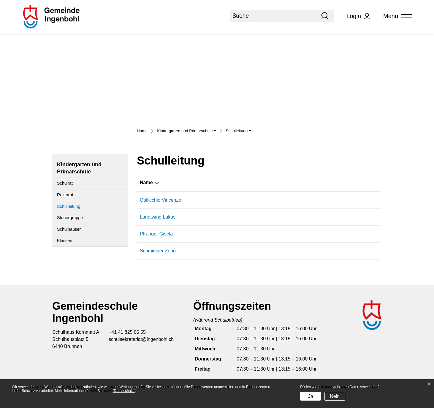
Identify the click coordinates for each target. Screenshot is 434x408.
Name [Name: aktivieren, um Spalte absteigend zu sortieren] (146, 182)
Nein (335, 396)
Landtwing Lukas (157, 216)
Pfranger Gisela (156, 233)
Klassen (64, 240)
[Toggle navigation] (396, 16)
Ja (310, 396)
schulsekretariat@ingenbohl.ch (141, 339)
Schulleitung (71, 208)
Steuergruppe (70, 217)
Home (142, 131)
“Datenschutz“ (124, 391)
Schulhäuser (69, 229)
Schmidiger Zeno (158, 250)
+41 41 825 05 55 (127, 332)
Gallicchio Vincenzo (160, 200)
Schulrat (65, 183)
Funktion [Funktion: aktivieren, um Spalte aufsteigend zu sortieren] (243, 182)
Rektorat (65, 194)
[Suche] (273, 16)
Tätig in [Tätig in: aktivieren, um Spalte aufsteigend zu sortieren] (334, 182)
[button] (186, 131)
